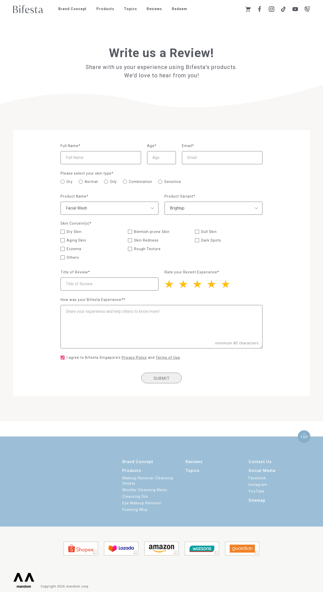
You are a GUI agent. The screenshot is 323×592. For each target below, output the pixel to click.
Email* (188, 146)
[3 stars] (200, 283)
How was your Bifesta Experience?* (93, 300)
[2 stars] (214, 283)
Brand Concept (72, 9)
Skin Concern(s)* (76, 223)
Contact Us (260, 461)
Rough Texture (147, 249)
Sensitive (172, 182)
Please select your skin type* (87, 173)
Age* (151, 146)
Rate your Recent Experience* (192, 272)
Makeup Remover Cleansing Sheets (147, 480)
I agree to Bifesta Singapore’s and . (124, 358)
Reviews (154, 9)
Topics (130, 9)
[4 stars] (186, 283)
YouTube (257, 491)
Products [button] (105, 9)
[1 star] (228, 283)
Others (73, 257)
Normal (91, 182)
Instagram (258, 485)
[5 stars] (172, 283)
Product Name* (75, 196)
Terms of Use (168, 358)
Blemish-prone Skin (152, 232)
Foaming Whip (135, 510)
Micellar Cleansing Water (145, 490)
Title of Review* (75, 272)
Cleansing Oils (135, 496)
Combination (140, 182)
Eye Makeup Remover (142, 503)
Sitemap (257, 500)
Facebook (257, 478)
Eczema (74, 249)
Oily (113, 182)
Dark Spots (211, 240)
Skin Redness (146, 240)
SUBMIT (161, 378)
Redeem (179, 9)
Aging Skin (76, 240)
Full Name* (70, 146)
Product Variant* (180, 196)
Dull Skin (209, 232)
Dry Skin (74, 232)
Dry (70, 182)
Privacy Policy (134, 358)
